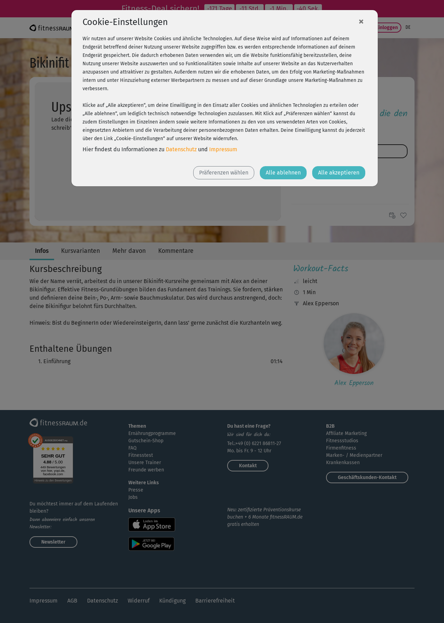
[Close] (361, 21)
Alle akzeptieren (338, 172)
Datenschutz (181, 149)
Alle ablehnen (283, 172)
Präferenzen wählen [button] (223, 172)
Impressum (223, 149)
